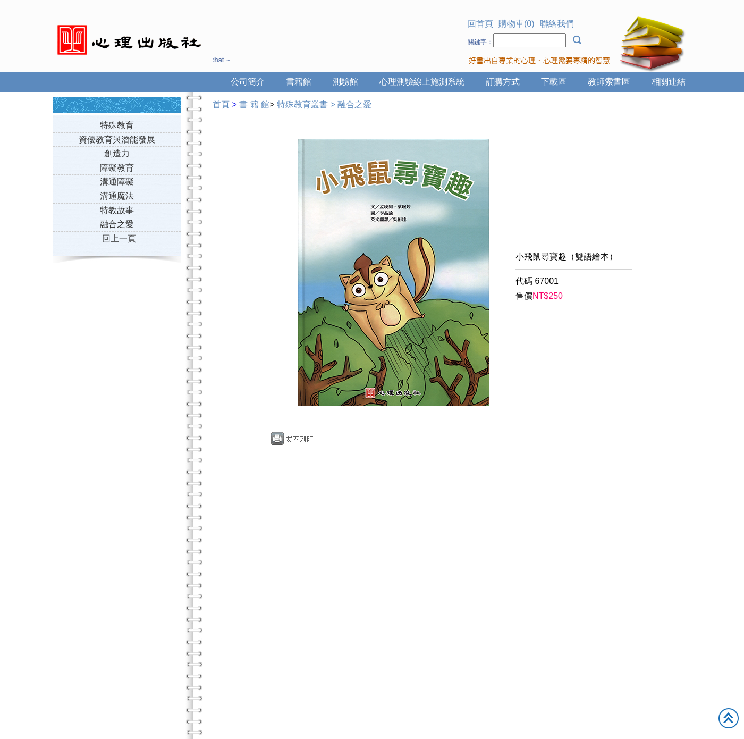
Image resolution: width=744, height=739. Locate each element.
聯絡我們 (557, 23)
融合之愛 (117, 224)
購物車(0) (516, 23)
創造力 (117, 153)
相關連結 (669, 81)
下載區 (554, 81)
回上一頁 (119, 238)
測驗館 (345, 81)
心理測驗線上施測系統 (421, 81)
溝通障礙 (117, 181)
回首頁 (480, 23)
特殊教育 (117, 125)
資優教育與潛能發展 (117, 139)
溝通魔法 (117, 195)
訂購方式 (503, 81)
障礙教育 (117, 167)
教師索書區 (609, 81)
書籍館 (298, 81)
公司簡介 (248, 81)
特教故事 (117, 210)
